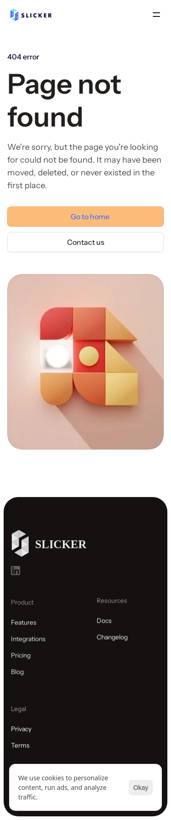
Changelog (112, 639)
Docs (104, 623)
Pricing (21, 658)
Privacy (21, 735)
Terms (20, 752)
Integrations (28, 642)
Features (23, 625)
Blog (17, 675)
